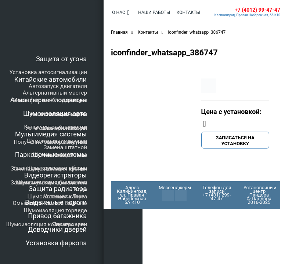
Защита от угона (61, 59)
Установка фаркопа (56, 243)
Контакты (185, 12)
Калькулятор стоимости (55, 127)
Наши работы (153, 12)
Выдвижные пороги (56, 202)
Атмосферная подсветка (48, 100)
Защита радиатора (58, 188)
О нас (118, 12)
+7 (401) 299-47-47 (216, 196)
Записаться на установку (235, 140)
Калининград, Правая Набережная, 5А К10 (247, 15)
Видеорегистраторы (55, 175)
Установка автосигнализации (48, 72)
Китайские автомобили (50, 79)
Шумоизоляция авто (55, 113)
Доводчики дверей (57, 229)
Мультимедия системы (51, 134)
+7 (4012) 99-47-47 (257, 10)
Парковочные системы (51, 154)
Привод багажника (57, 216)
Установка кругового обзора (49, 168)
